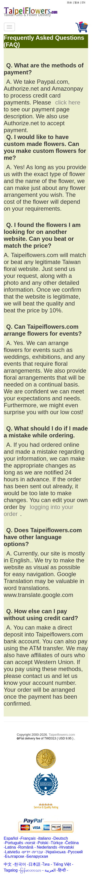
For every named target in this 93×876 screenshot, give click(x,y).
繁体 (76, 2)
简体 (69, 2)
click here (67, 102)
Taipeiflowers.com (62, 734)
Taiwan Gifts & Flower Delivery (27, 15)
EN (83, 2)
